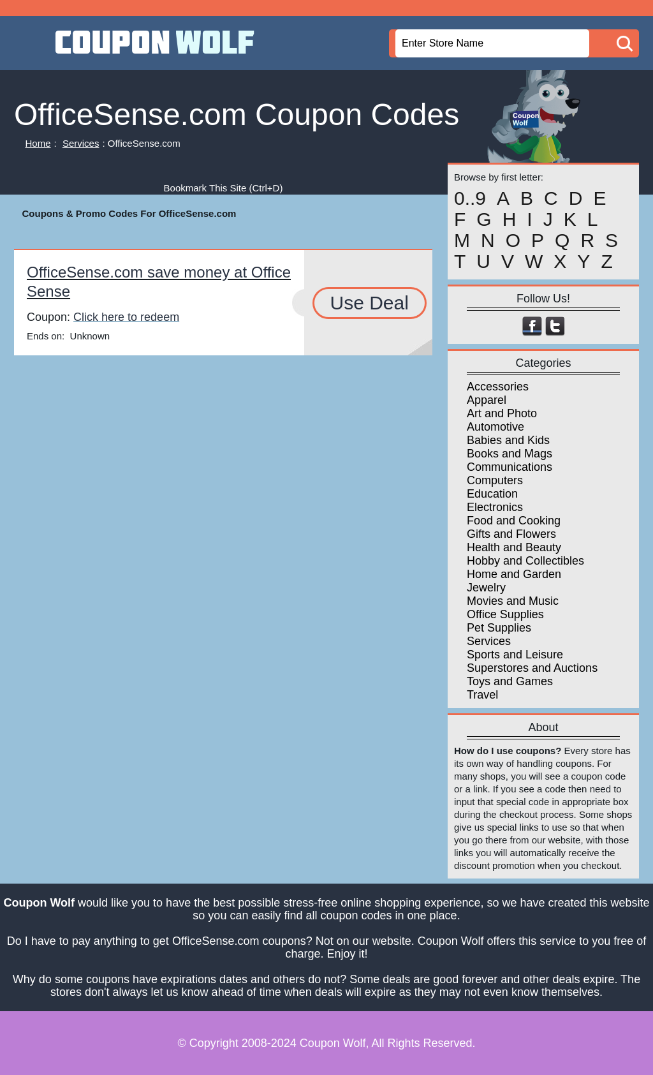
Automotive (495, 426)
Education (492, 493)
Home (38, 143)
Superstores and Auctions (532, 668)
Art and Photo (502, 413)
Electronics (495, 507)
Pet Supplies (499, 627)
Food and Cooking (514, 520)
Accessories (498, 386)
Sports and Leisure (515, 654)
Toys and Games (510, 681)
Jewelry (486, 587)
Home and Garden (514, 574)
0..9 (470, 198)
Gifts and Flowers (511, 534)
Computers (495, 480)
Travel (482, 694)
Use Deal (369, 302)
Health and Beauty (514, 547)
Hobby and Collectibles (525, 560)
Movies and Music (513, 601)
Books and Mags (509, 453)
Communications (509, 467)
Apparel (486, 400)
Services (80, 143)
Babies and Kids (508, 440)
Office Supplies (505, 614)
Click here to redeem (126, 317)
